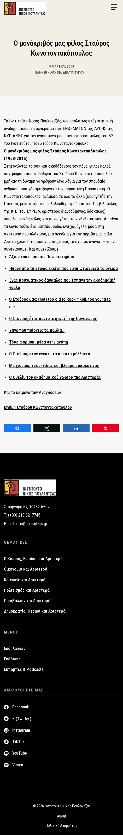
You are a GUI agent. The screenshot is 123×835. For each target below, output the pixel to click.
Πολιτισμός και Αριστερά (27, 590)
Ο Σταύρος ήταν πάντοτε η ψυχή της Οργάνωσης (53, 318)
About (61, 816)
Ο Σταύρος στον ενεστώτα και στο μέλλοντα (49, 353)
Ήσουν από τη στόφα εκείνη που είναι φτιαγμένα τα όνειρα (63, 268)
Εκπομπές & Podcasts (24, 669)
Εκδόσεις (12, 658)
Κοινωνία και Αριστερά (24, 579)
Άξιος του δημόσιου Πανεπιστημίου (41, 256)
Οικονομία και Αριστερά (25, 569)
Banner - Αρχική (48, 72)
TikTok (18, 741)
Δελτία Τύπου (73, 72)
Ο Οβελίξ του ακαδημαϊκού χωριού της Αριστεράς (55, 377)
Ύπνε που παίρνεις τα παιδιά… (37, 330)
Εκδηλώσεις (15, 648)
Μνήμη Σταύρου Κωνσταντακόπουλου (38, 407)
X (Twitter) (21, 718)
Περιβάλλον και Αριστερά (27, 600)
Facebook (20, 706)
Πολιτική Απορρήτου (61, 826)
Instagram (21, 730)
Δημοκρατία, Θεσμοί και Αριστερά (35, 611)
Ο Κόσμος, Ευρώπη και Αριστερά (33, 558)
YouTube (19, 753)
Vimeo (17, 764)
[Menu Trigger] (113, 7)
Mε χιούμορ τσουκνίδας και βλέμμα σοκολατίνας (54, 365)
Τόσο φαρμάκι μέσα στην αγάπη (38, 342)
